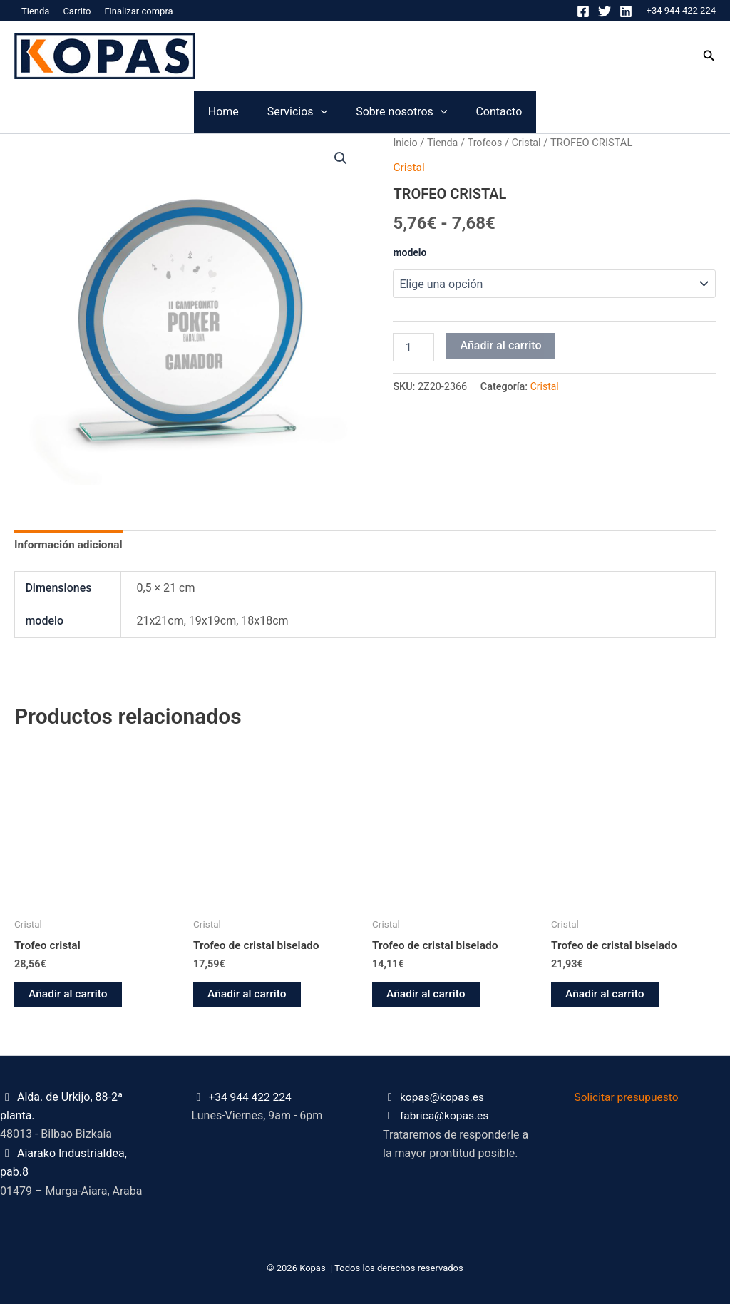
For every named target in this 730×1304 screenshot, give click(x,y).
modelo (409, 251)
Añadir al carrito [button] (69, 996)
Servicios (269, 112)
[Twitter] (604, 11)
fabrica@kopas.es (445, 1116)
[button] (709, 56)
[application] (292, 112)
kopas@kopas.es (443, 1097)
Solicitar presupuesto (628, 1097)
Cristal (530, 142)
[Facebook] (583, 11)
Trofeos (487, 142)
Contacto (584, 111)
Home (138, 111)
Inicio (405, 142)
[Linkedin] (626, 11)
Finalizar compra (138, 11)
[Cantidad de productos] (413, 346)
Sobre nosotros (429, 112)
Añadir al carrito (500, 344)
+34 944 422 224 (681, 10)
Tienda (35, 11)
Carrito (77, 11)
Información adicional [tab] (69, 545)
